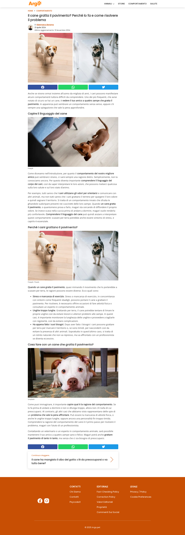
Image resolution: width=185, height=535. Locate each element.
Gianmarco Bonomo (45, 24)
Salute (153, 3)
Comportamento (137, 3)
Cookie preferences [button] (140, 496)
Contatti (74, 496)
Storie (121, 3)
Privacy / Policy (138, 491)
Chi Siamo (75, 491)
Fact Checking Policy (108, 491)
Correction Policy (106, 496)
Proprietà (102, 507)
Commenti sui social (108, 512)
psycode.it (75, 501)
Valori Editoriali (105, 501)
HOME (30, 11)
